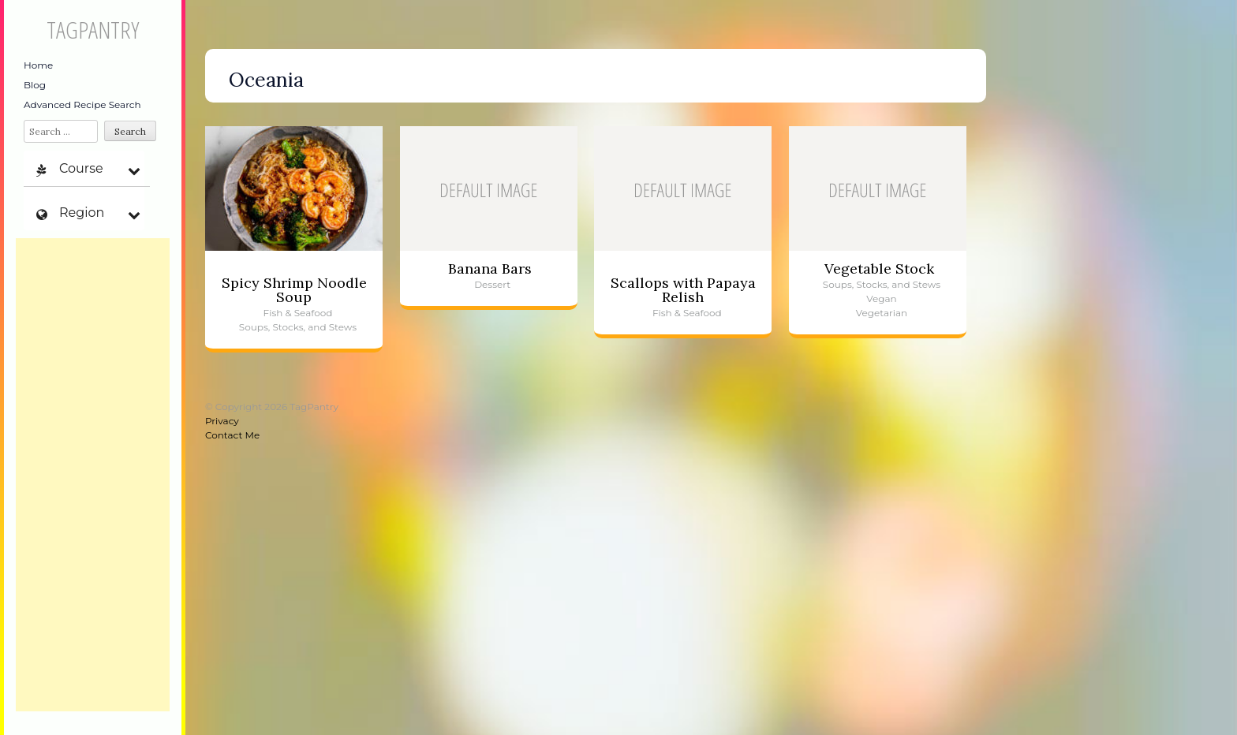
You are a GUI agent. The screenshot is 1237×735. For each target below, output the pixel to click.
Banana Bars (490, 268)
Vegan (881, 298)
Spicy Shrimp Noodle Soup (294, 290)
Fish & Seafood (298, 313)
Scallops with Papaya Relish (683, 290)
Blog (35, 85)
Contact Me (232, 435)
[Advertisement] (93, 474)
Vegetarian (881, 313)
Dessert (492, 284)
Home (38, 65)
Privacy (222, 421)
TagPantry (93, 29)
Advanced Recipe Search (82, 104)
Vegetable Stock (879, 268)
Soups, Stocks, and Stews (298, 327)
